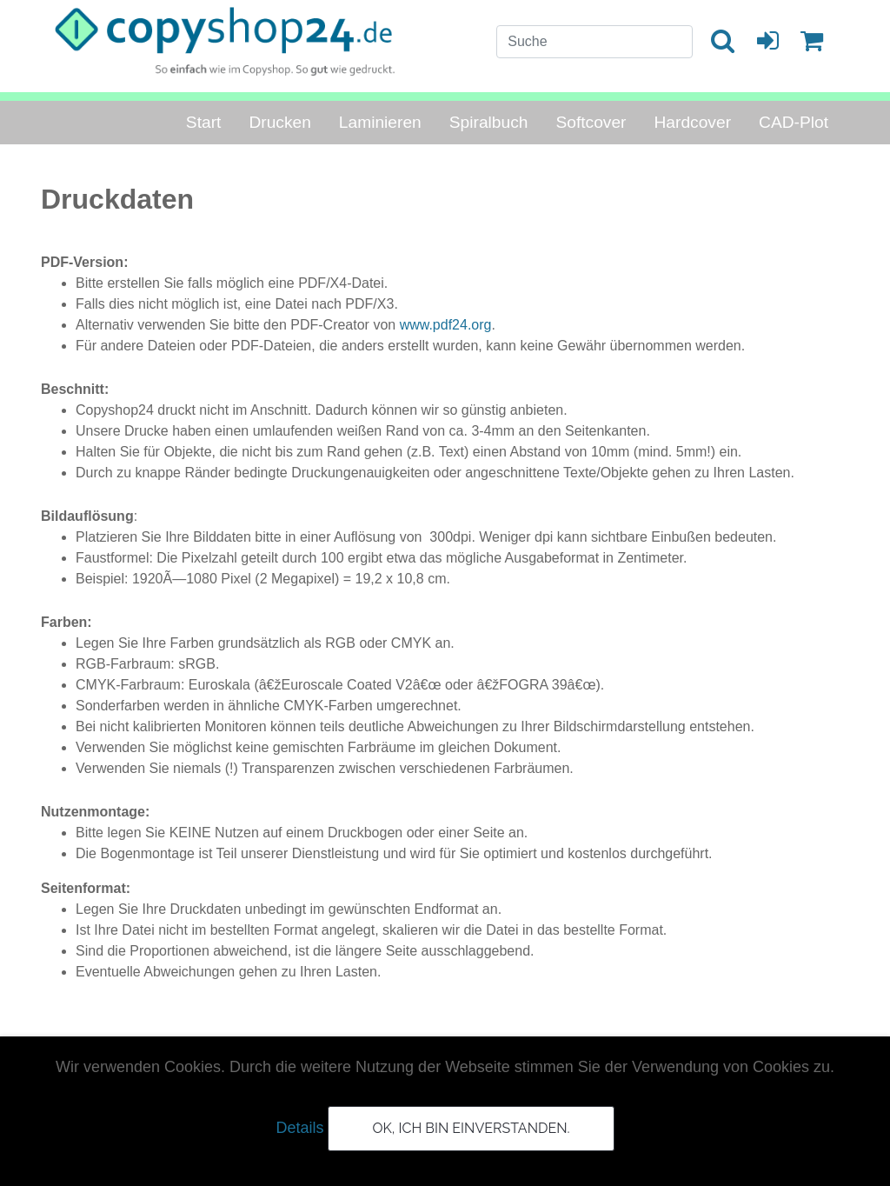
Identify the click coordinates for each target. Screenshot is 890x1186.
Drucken (279, 122)
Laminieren (380, 122)
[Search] (594, 41)
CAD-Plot (793, 122)
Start (204, 122)
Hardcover (693, 122)
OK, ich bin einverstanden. (470, 1128)
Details (299, 1127)
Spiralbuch (488, 122)
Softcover (590, 122)
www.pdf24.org (446, 324)
